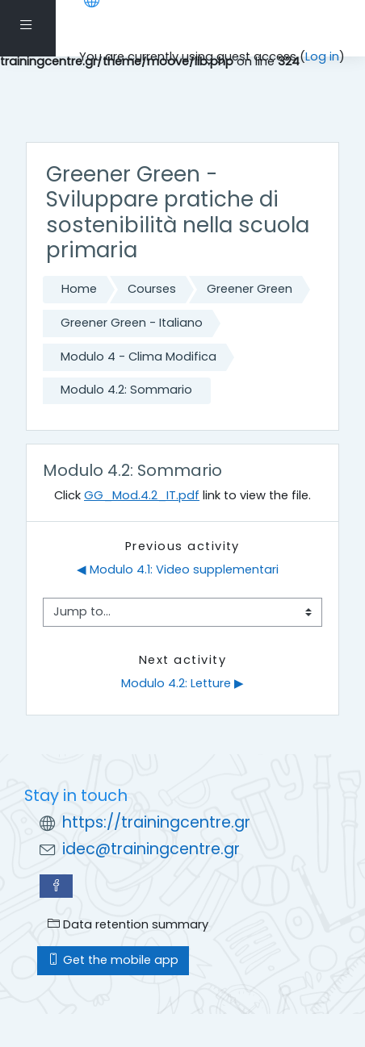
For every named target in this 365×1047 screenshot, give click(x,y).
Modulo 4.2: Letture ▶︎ (182, 683)
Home (79, 289)
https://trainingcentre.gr (156, 822)
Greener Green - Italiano (132, 323)
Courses (152, 289)
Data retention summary (128, 924)
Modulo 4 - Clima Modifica (138, 356)
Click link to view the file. (182, 495)
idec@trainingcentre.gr (151, 849)
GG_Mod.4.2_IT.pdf (141, 495)
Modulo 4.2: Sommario (126, 390)
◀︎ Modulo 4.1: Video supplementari (178, 569)
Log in (322, 56)
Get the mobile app (113, 960)
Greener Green (249, 289)
